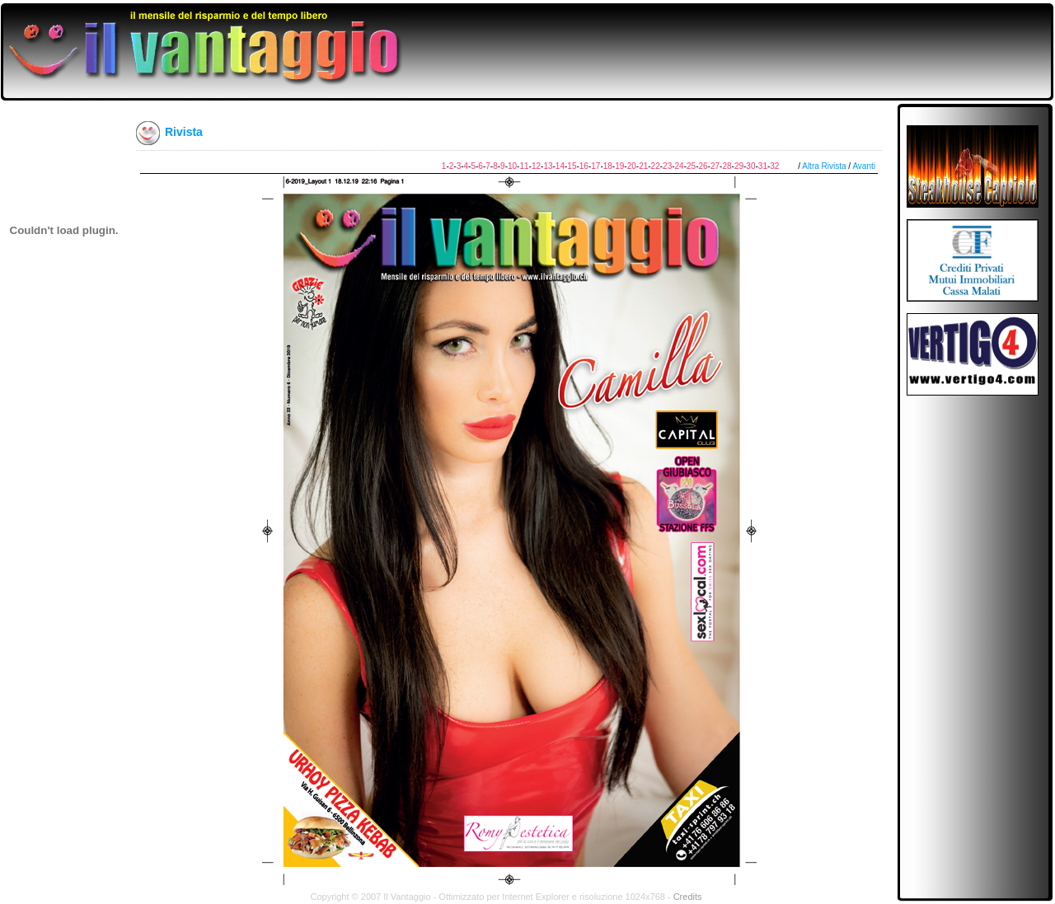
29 (738, 166)
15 (571, 166)
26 (702, 166)
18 (607, 166)
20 (631, 166)
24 (679, 166)
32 (774, 166)
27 (715, 166)
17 (595, 166)
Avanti (863, 166)
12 (536, 166)
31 (762, 166)
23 (667, 166)
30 (750, 166)
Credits (687, 897)
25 (691, 166)
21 (643, 166)
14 (560, 166)
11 (523, 166)
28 (726, 166)
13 (547, 166)
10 (512, 166)
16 (583, 166)
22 (655, 166)
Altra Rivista (824, 166)
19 (619, 166)
